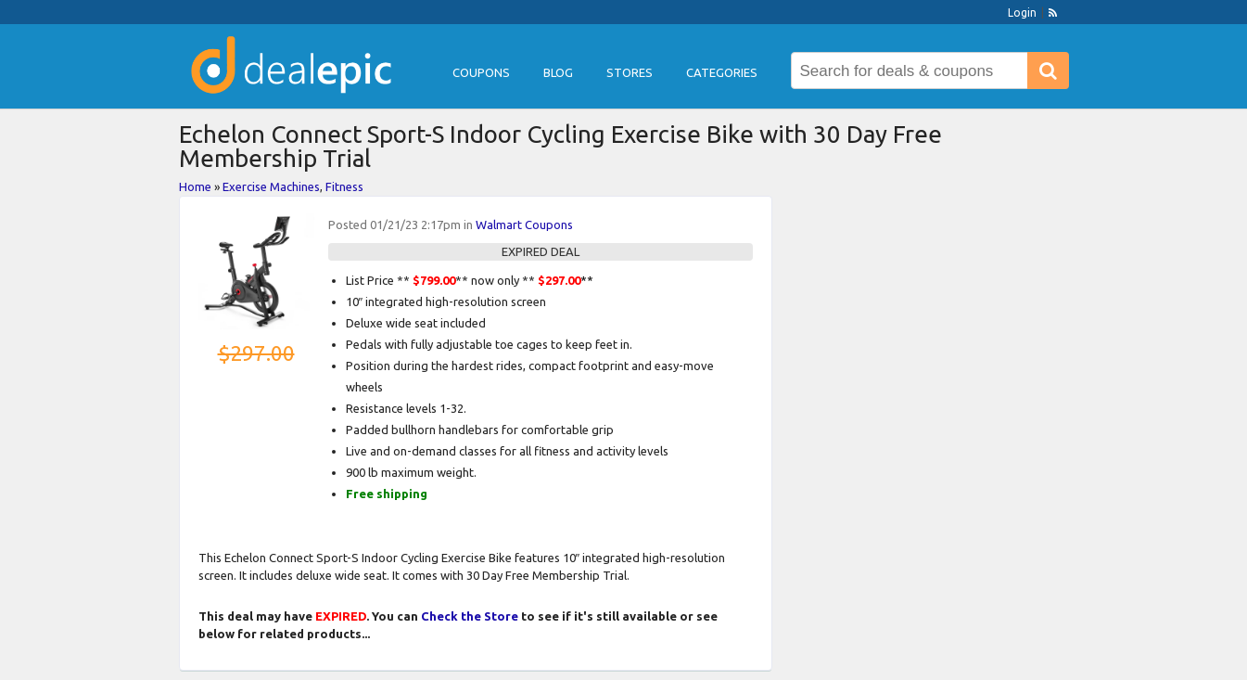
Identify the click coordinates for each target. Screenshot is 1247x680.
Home (195, 186)
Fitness (344, 186)
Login (1022, 12)
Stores (629, 72)
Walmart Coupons (524, 224)
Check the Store (469, 615)
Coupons (481, 72)
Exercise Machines (271, 186)
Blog (558, 72)
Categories (721, 72)
